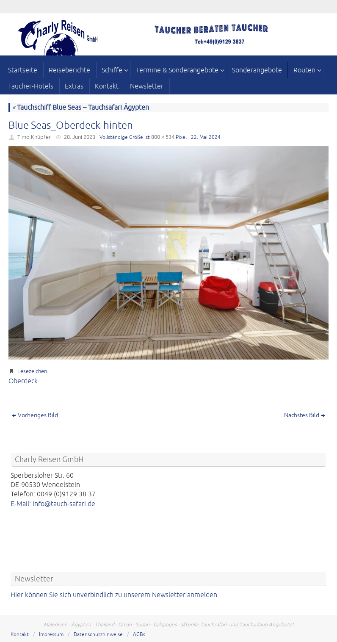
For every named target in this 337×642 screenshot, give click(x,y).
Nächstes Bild (304, 415)
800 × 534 (162, 137)
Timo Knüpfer (34, 137)
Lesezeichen (32, 371)
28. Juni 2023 (79, 137)
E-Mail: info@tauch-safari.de (53, 504)
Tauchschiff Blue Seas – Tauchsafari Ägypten (80, 107)
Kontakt (20, 634)
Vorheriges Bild (35, 415)
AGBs (139, 634)
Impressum (51, 634)
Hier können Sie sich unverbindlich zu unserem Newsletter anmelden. (115, 595)
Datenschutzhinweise (98, 634)
